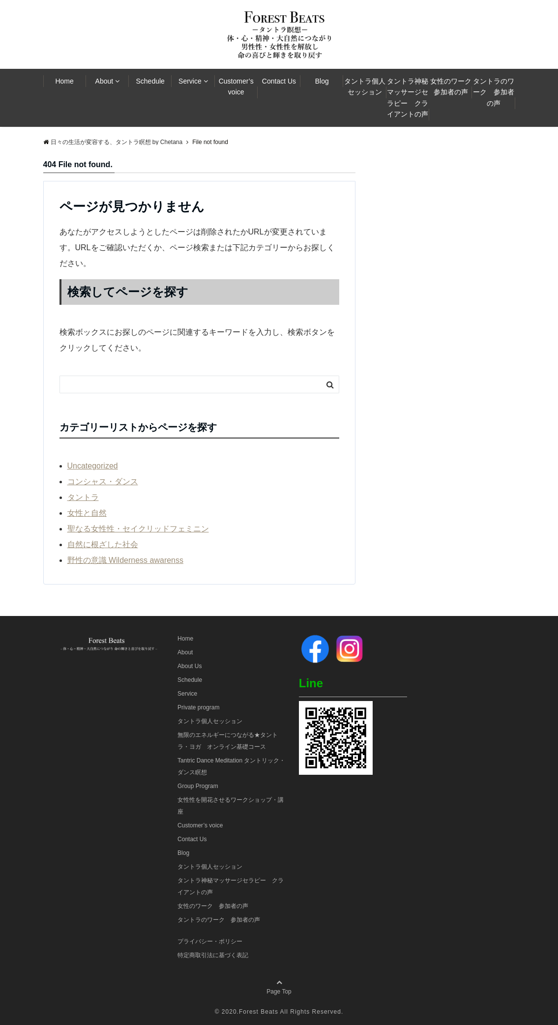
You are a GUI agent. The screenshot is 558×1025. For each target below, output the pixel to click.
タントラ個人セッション (364, 86)
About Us (189, 666)
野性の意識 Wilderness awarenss (125, 560)
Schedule (150, 81)
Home (64, 81)
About (104, 81)
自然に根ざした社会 (102, 544)
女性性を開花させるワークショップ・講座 (230, 805)
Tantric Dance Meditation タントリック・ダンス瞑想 (231, 766)
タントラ (83, 497)
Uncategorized (92, 466)
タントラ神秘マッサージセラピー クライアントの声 (407, 97)
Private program (198, 707)
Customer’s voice (236, 86)
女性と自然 (87, 513)
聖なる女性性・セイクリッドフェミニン (138, 529)
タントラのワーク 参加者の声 (493, 92)
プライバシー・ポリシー (209, 941)
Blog (322, 81)
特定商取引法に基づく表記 (212, 955)
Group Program (197, 786)
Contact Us (279, 81)
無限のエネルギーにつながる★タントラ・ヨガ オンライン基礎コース (227, 741)
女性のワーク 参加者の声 (451, 86)
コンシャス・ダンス (102, 481)
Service (190, 81)
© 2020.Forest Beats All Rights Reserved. (279, 1011)
